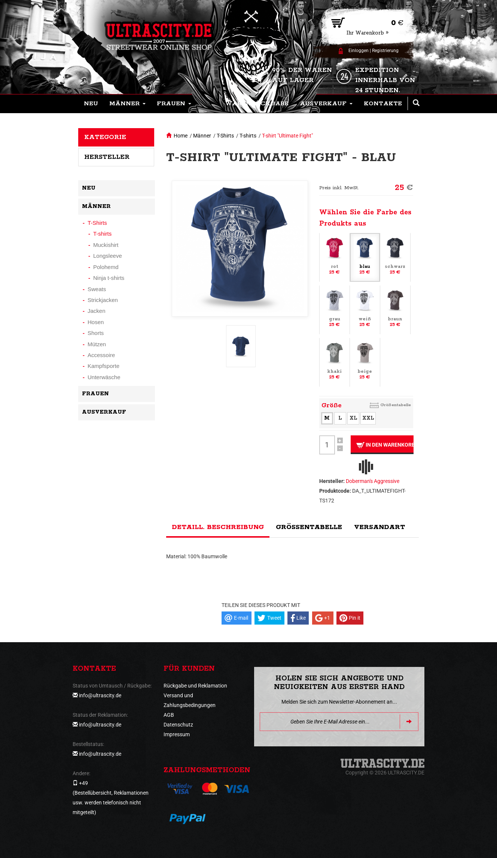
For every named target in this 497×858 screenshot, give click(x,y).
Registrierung (385, 50)
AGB (169, 715)
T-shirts (248, 136)
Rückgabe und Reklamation (195, 686)
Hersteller (106, 157)
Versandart (379, 527)
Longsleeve (107, 256)
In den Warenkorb (385, 445)
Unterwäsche (104, 377)
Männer (202, 136)
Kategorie (105, 137)
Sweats (97, 289)
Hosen (96, 322)
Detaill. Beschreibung (218, 527)
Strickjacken (103, 300)
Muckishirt (106, 245)
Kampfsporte (103, 366)
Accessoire (101, 355)
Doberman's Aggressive (372, 481)
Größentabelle (395, 405)
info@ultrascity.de (100, 695)
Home (180, 136)
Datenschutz (178, 725)
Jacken (97, 311)
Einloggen (358, 50)
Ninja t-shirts (108, 278)
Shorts (96, 333)
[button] (127, 103)
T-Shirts (225, 136)
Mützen (97, 344)
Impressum (177, 734)
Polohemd (106, 267)
